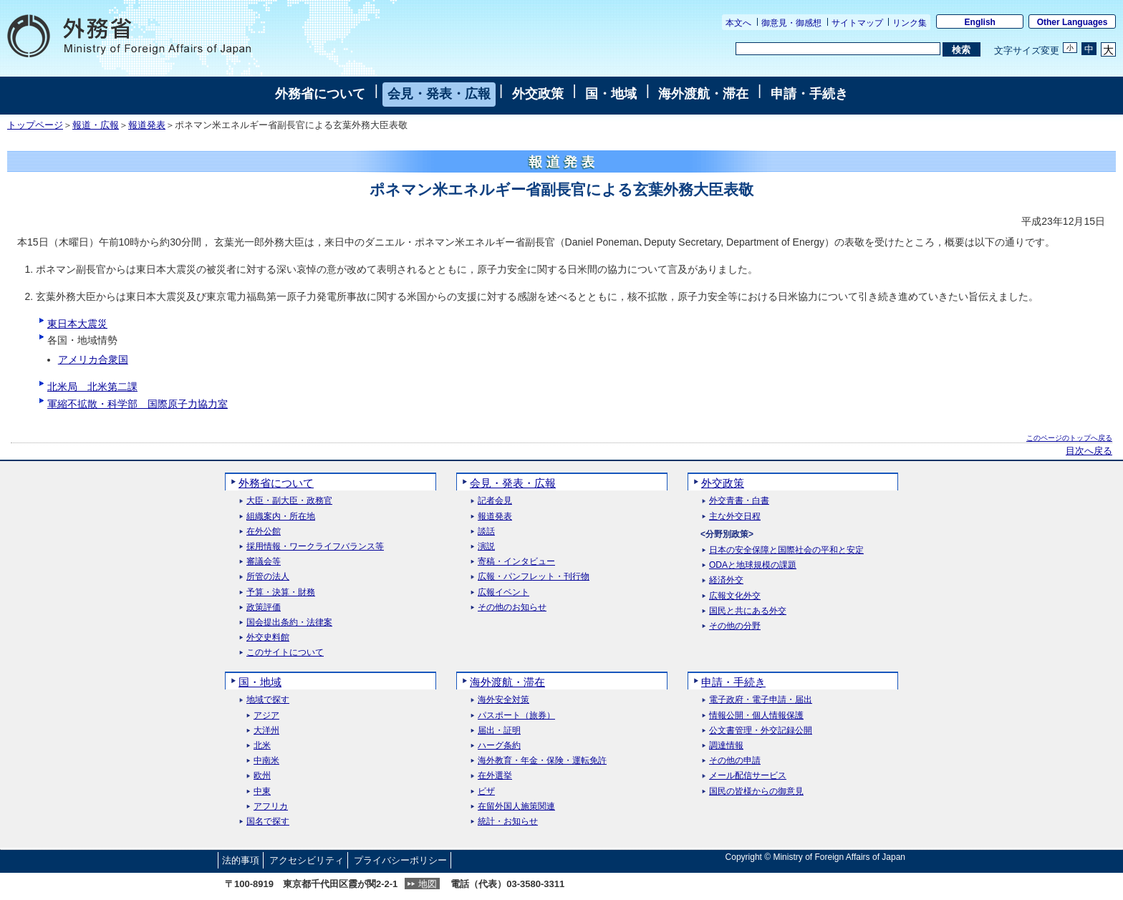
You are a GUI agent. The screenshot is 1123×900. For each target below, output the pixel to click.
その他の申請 (735, 760)
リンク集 (909, 23)
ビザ (486, 791)
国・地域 (611, 94)
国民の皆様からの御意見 (756, 791)
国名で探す (267, 821)
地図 (427, 884)
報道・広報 (95, 125)
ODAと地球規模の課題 (752, 565)
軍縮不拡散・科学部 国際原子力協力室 (137, 404)
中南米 (266, 760)
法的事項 (240, 860)
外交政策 (538, 94)
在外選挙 (495, 775)
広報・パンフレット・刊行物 (533, 576)
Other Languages (1072, 22)
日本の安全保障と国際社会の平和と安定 (786, 550)
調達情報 (726, 745)
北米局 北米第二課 (92, 386)
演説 (486, 546)
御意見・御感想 (791, 23)
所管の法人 (267, 576)
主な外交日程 (735, 516)
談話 (486, 531)
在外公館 (263, 531)
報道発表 (146, 125)
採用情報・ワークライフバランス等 (315, 546)
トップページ (35, 125)
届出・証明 (499, 730)
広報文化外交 (735, 596)
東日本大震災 (77, 323)
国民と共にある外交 (747, 611)
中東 (262, 791)
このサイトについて (285, 652)
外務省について (320, 94)
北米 (262, 745)
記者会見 (495, 500)
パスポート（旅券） (516, 715)
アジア (266, 715)
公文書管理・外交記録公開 (760, 730)
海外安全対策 (503, 700)
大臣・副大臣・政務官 (289, 500)
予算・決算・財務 (280, 592)
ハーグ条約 (499, 745)
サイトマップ (857, 23)
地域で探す (267, 700)
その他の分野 (735, 626)
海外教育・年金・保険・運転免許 (542, 760)
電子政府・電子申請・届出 (760, 700)
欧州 (262, 775)
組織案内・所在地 (280, 516)
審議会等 (263, 561)
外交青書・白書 (739, 500)
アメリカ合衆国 (93, 359)
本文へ (738, 23)
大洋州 (266, 730)
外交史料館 (267, 637)
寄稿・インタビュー (516, 561)
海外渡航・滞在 (703, 94)
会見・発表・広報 (439, 94)
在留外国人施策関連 (516, 806)
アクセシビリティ (306, 860)
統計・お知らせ (508, 821)
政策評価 (263, 607)
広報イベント (503, 592)
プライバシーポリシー (400, 860)
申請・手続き (809, 94)
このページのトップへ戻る (1069, 438)
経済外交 (726, 580)
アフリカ (271, 806)
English (980, 22)
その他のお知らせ (512, 607)
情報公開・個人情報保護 (756, 715)
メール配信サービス (747, 775)
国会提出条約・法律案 (289, 622)
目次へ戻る (1089, 451)
